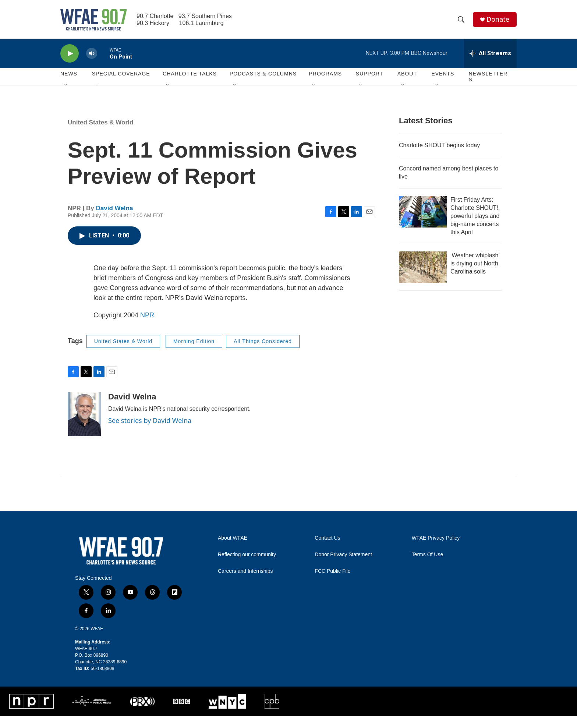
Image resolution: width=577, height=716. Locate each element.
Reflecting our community (247, 554)
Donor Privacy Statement (343, 554)
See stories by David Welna (149, 420)
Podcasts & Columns (263, 74)
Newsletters (487, 76)
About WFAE (232, 538)
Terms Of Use (427, 554)
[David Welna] (84, 414)
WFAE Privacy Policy (436, 538)
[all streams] (490, 53)
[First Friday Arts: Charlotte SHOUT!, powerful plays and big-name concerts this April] (423, 212)
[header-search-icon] (461, 19)
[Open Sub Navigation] (66, 85)
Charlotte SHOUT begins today (439, 145)
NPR (147, 315)
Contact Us (327, 538)
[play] (69, 53)
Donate (497, 19)
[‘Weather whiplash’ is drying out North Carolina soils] (423, 267)
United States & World (100, 122)
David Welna (114, 208)
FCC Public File (332, 571)
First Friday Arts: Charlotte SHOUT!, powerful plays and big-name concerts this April (475, 216)
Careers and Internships (245, 571)
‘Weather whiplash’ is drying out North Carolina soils (474, 263)
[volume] (91, 53)
